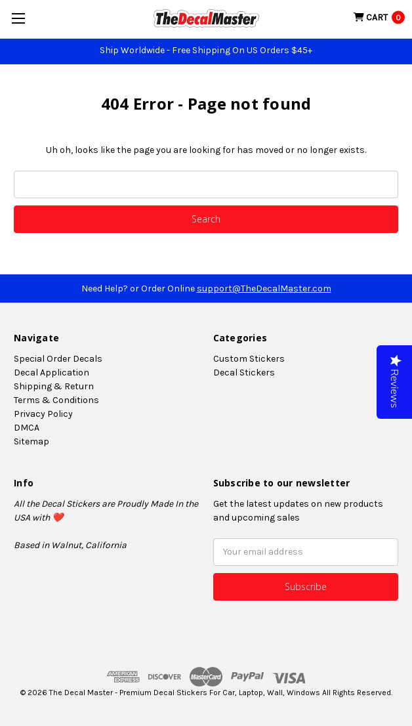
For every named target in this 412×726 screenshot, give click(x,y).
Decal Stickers (244, 372)
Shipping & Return (54, 386)
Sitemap (31, 441)
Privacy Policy (43, 413)
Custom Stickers (249, 358)
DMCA (26, 427)
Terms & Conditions (56, 400)
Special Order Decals (58, 358)
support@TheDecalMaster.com (264, 288)
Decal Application (51, 372)
